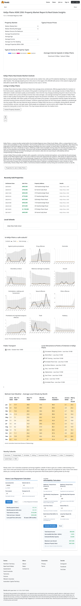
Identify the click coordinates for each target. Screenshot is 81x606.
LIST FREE (75, 2)
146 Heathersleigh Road (42, 186)
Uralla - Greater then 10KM (14, 350)
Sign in (67, 2)
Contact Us (25, 569)
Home (48, 2)
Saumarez (7, 455)
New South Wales (8, 566)
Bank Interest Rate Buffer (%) (51, 517)
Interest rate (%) (30, 485)
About (24, 564)
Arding (34, 455)
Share (75, 7)
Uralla (61, 455)
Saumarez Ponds (43, 455)
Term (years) (13, 493)
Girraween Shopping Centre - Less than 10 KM (57, 352)
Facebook (63, 566)
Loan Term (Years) (51, 508)
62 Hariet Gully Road (41, 190)
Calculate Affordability (50, 526)
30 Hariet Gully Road (41, 212)
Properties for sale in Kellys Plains (16, 168)
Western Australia (8, 579)
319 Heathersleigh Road (42, 193)
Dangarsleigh (17, 455)
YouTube (63, 569)
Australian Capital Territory (11, 581)
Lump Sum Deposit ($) (68, 516)
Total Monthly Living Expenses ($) (51, 498)
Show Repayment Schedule (30, 501)
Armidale (26, 455)
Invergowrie (69, 455)
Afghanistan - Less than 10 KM (53, 372)
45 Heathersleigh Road (41, 206)
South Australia (7, 571)
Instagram (63, 564)
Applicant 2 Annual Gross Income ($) (68, 488)
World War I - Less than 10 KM (53, 355)
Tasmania (6, 574)
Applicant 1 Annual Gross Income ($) (51, 488)
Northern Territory (8, 564)
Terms (43, 566)
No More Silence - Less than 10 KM (54, 365)
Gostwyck (54, 455)
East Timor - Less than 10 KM (52, 376)
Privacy (43, 564)
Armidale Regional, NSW (15, 15)
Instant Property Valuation (12, 109)
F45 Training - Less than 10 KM (53, 358)
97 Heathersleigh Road (41, 196)
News (54, 2)
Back (5, 7)
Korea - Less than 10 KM (51, 379)
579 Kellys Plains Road (41, 209)
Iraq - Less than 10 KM (50, 369)
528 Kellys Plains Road (41, 199)
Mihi (15, 459)
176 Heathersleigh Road (42, 203)
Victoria (5, 576)
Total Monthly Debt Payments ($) (68, 498)
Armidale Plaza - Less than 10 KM (54, 382)
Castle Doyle (8, 459)
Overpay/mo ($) (30, 493)
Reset (16, 501)
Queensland (7, 569)
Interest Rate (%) (68, 508)
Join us (60, 2)
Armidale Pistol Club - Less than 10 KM (55, 362)
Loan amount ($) (13, 485)
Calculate (9, 501)
